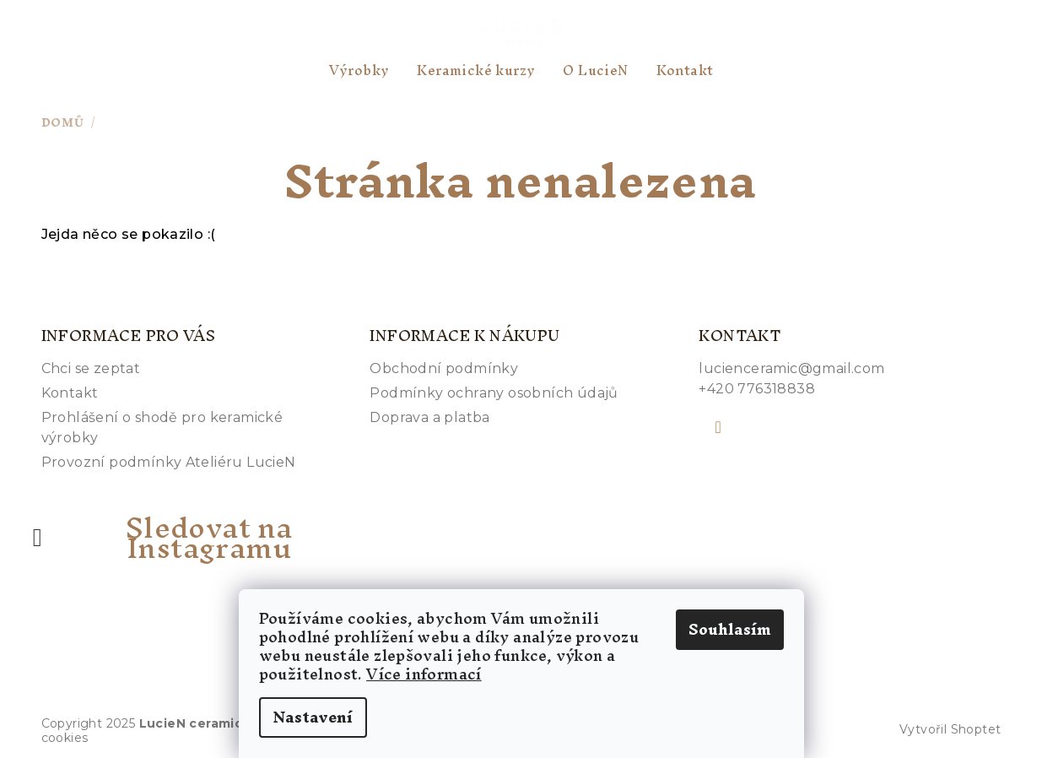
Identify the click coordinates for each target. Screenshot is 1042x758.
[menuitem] (359, 70)
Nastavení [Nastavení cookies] (313, 717)
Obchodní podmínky (444, 368)
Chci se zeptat (91, 368)
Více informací (424, 674)
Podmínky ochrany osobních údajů (494, 393)
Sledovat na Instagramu (209, 537)
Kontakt (70, 393)
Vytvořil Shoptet (950, 729)
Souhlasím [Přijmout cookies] (729, 629)
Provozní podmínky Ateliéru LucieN (168, 462)
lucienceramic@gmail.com (791, 368)
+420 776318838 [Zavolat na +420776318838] (757, 389)
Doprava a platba (429, 417)
